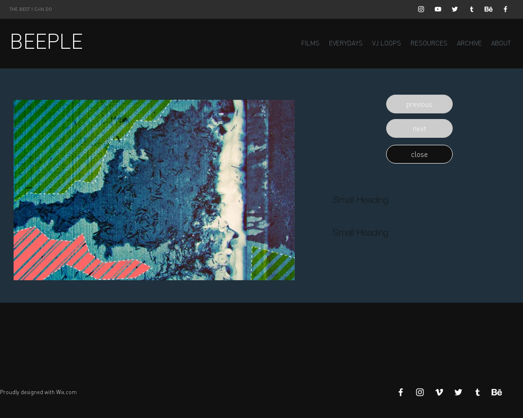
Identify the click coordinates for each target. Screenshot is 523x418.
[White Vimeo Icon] (439, 392)
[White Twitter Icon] (455, 9)
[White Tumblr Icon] (472, 9)
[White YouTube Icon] (438, 9)
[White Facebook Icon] (505, 9)
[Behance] (489, 9)
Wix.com (66, 392)
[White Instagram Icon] (421, 9)
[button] (419, 104)
